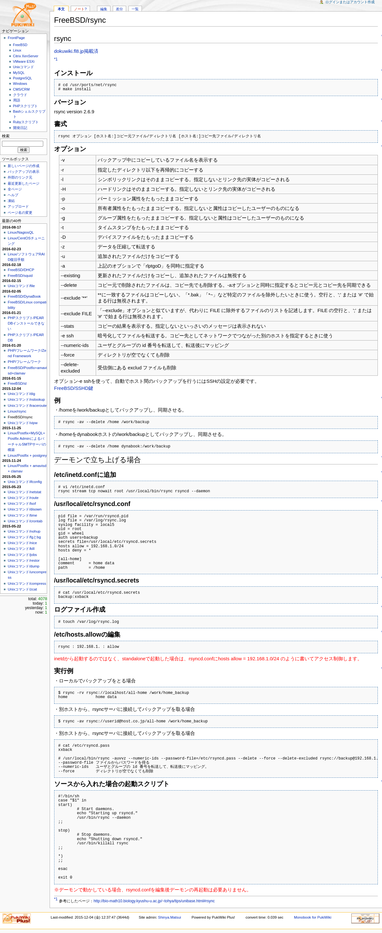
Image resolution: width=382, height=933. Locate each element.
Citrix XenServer (25, 56)
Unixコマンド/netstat (24, 492)
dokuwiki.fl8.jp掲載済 (76, 51)
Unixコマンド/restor (23, 560)
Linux (17, 50)
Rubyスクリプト (26, 122)
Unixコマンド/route (23, 498)
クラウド (20, 95)
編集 (103, 9)
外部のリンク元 (20, 177)
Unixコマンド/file (21, 286)
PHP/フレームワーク (24, 362)
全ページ (15, 189)
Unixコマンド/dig (21, 394)
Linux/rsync (17, 411)
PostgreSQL (22, 78)
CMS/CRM (21, 89)
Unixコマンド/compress (27, 583)
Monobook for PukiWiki (312, 917)
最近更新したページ (23, 183)
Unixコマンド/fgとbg (24, 537)
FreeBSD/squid (20, 275)
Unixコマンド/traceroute (27, 405)
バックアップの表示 (23, 171)
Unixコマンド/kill (21, 549)
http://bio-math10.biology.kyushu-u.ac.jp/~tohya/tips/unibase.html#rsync (154, 901)
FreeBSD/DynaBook (24, 296)
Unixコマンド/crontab (25, 521)
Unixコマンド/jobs (22, 555)
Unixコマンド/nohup (24, 531)
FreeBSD (20, 45)
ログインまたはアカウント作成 (350, 2)
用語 (16, 100)
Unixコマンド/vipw (22, 423)
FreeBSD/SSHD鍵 (73, 388)
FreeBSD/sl (17, 383)
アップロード (18, 206)
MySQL (19, 73)
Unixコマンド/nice (22, 543)
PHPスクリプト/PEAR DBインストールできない (26, 323)
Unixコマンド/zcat (22, 589)
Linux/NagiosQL (21, 232)
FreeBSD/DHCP (21, 270)
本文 (61, 9)
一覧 (135, 9)
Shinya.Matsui (169, 917)
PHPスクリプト (25, 106)
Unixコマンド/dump (23, 566)
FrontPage (16, 38)
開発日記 (20, 128)
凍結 (11, 201)
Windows (20, 83)
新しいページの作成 (23, 166)
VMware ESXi (24, 61)
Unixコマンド (23, 67)
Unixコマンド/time (22, 515)
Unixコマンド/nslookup (26, 399)
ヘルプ (13, 195)
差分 (119, 9)
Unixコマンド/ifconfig (25, 482)
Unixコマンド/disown (25, 509)
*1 (56, 59)
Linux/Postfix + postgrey (27, 455)
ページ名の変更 (20, 212)
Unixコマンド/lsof (22, 503)
